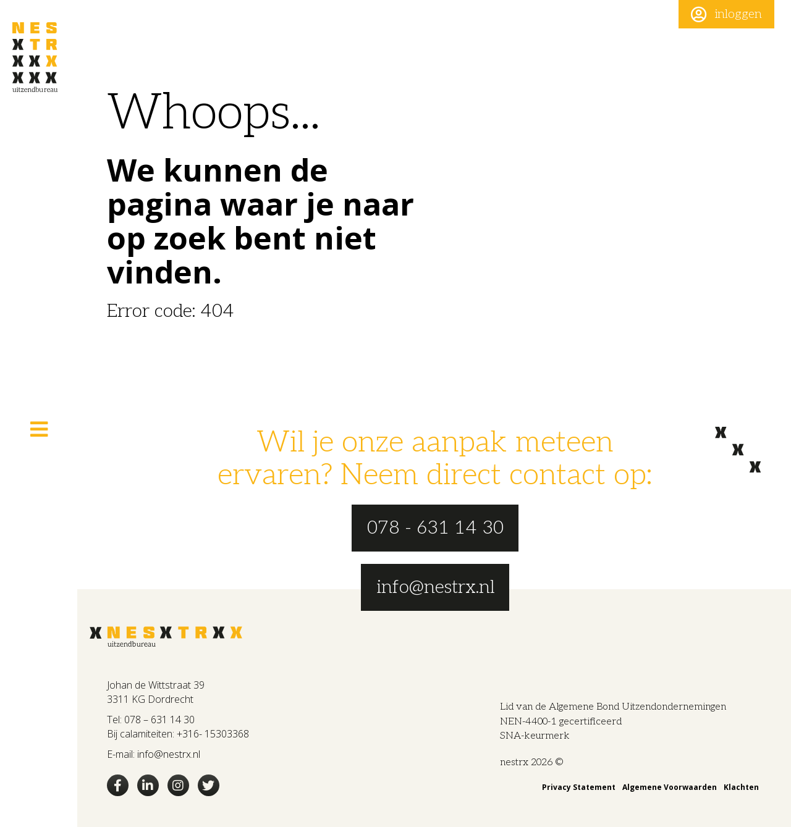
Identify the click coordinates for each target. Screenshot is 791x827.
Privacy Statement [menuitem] (578, 787)
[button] (726, 14)
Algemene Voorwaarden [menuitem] (669, 787)
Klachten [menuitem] (741, 787)
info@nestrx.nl (168, 754)
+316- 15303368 (213, 734)
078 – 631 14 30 (159, 719)
